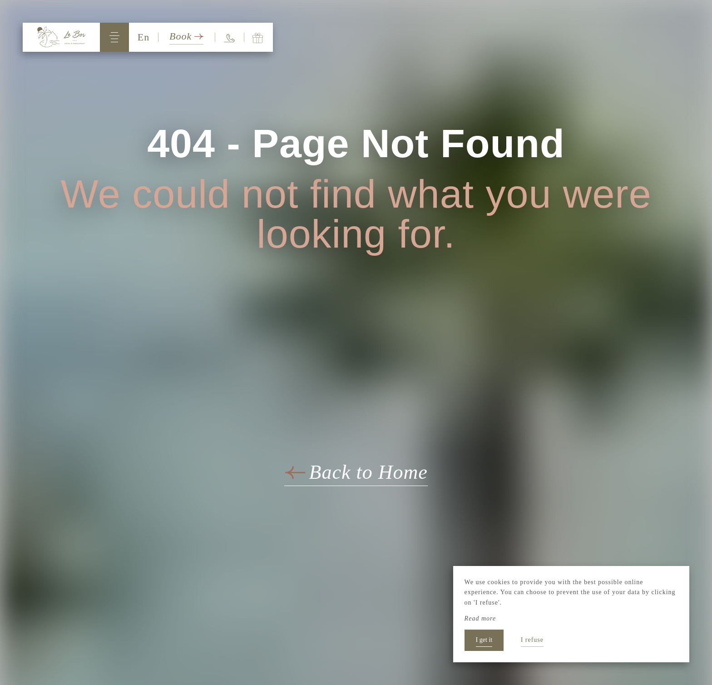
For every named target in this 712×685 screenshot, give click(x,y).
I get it (484, 639)
